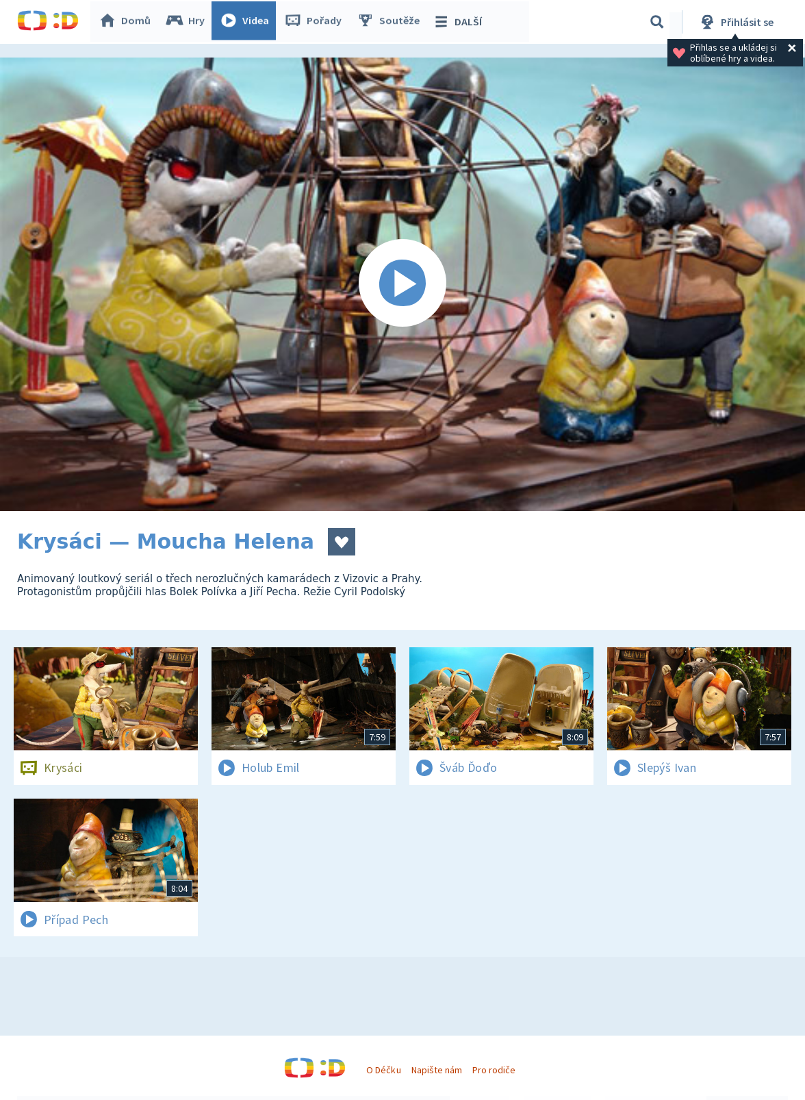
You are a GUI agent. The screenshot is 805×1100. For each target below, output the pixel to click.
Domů (127, 22)
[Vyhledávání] (657, 22)
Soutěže (391, 22)
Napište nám (436, 1070)
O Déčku (383, 1070)
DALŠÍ (459, 22)
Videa (247, 22)
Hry (188, 22)
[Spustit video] (402, 284)
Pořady (315, 22)
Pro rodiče (493, 1070)
